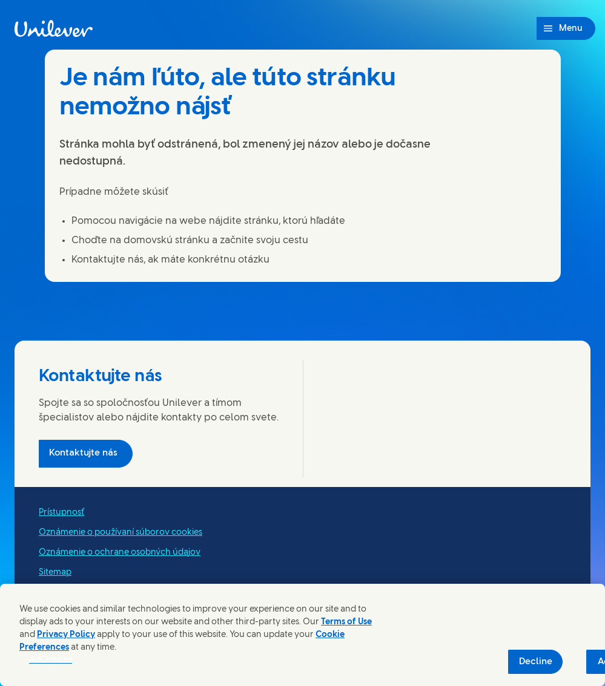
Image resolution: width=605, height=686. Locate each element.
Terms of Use (346, 622)
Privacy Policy (66, 634)
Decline (535, 662)
